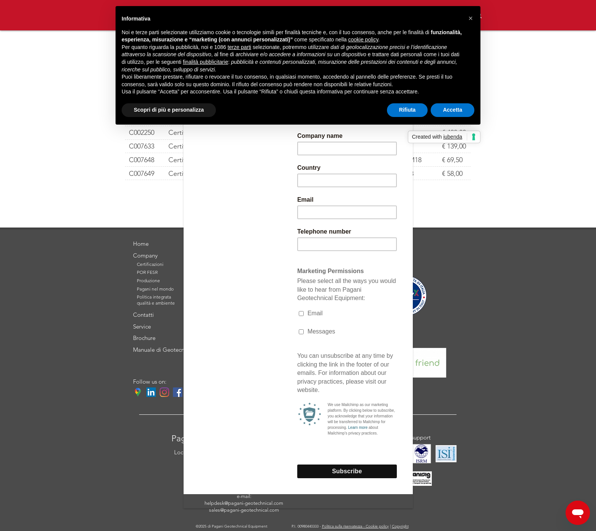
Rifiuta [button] (407, 110)
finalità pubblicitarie (205, 62)
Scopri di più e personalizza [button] (169, 110)
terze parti (239, 47)
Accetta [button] (452, 110)
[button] (470, 18)
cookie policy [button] (363, 39)
